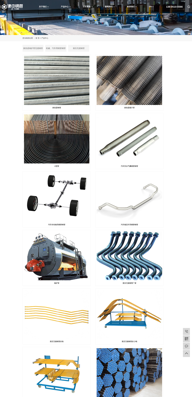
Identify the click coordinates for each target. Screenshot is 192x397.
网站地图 (42, 375)
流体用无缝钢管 (46, 300)
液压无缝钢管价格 (146, 175)
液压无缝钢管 (79, 48)
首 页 (37, 38)
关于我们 (44, 7)
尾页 (103, 309)
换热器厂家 (146, 300)
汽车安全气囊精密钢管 (45, 133)
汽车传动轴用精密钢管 (96, 133)
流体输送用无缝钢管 (45, 258)
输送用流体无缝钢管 (146, 216)
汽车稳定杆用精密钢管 (146, 133)
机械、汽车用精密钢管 (56, 48)
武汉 (37, 379)
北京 (45, 379)
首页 (78, 309)
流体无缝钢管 (96, 300)
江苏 (33, 379)
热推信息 (26, 375)
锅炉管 (45, 175)
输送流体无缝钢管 (146, 258)
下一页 (95, 309)
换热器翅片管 (96, 91)
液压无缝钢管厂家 (96, 175)
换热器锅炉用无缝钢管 (33, 48)
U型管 (146, 91)
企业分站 (34, 375)
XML (54, 375)
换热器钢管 (45, 91)
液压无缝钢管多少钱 (45, 216)
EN (151, 7)
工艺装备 (88, 7)
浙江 (49, 379)
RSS (49, 375)
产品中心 (66, 7)
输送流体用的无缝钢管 (96, 258)
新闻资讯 (110, 7)
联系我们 (132, 7)
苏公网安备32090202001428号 (48, 368)
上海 (41, 379)
